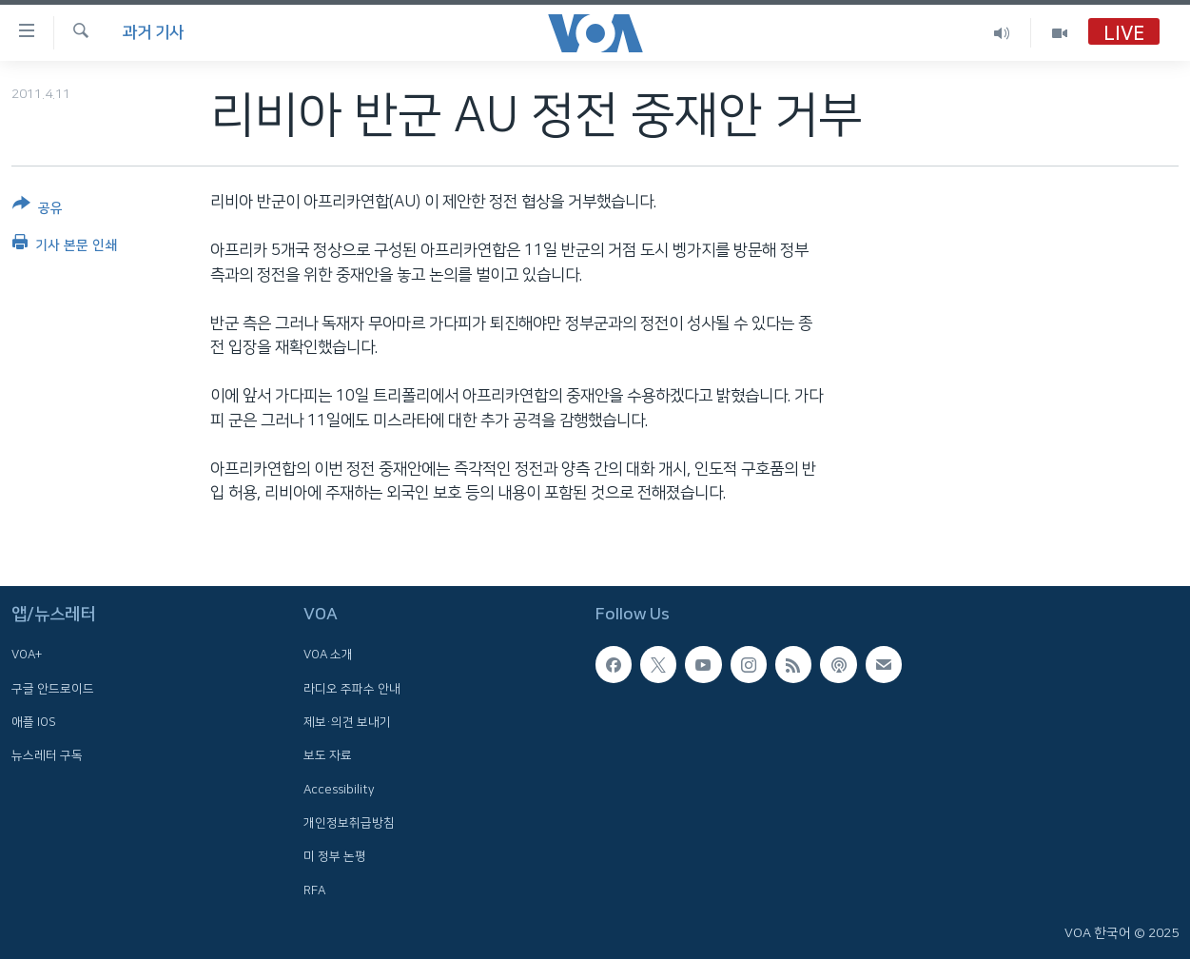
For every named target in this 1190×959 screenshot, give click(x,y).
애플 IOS (33, 722)
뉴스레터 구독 (47, 755)
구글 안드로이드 (52, 688)
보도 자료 (327, 755)
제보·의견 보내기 (347, 722)
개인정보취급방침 (349, 823)
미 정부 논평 (334, 856)
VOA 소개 (328, 654)
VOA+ (26, 654)
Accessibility (339, 788)
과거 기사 (153, 32)
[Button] (37, 209)
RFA (314, 889)
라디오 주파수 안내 (351, 688)
